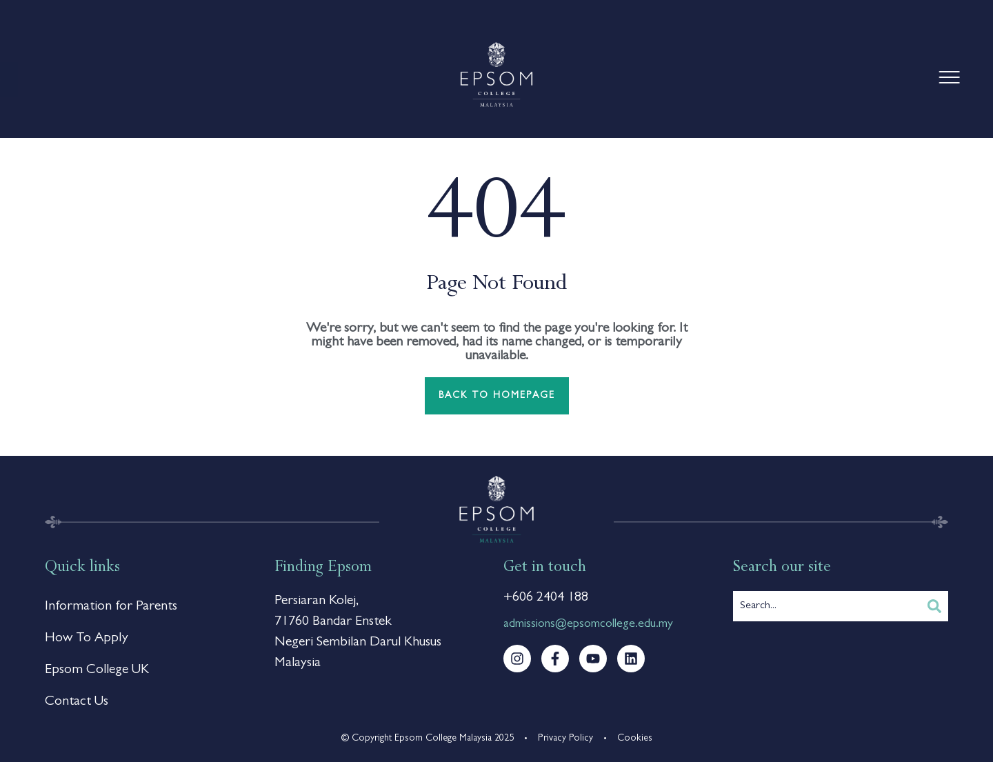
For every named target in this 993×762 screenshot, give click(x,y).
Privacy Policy (565, 738)
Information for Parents (111, 607)
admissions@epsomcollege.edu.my (588, 625)
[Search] (934, 606)
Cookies (634, 738)
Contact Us (76, 702)
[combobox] (827, 606)
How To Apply (86, 638)
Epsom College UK (97, 670)
